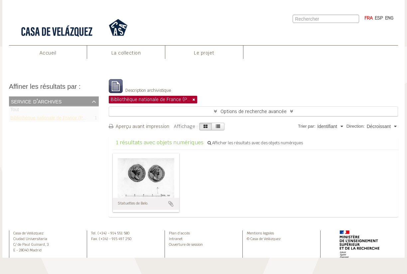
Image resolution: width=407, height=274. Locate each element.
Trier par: (306, 126)
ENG (389, 18)
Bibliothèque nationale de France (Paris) (51, 119)
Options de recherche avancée (253, 111)
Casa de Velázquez (28, 233)
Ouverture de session (186, 244)
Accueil (48, 53)
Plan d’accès (179, 233)
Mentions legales (260, 233)
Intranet (176, 238)
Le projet (204, 53)
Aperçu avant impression (139, 126)
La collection (126, 53)
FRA (368, 18)
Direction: (355, 126)
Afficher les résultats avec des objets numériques (255, 143)
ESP (379, 18)
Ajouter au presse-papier (171, 204)
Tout (14, 110)
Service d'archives (36, 101)
